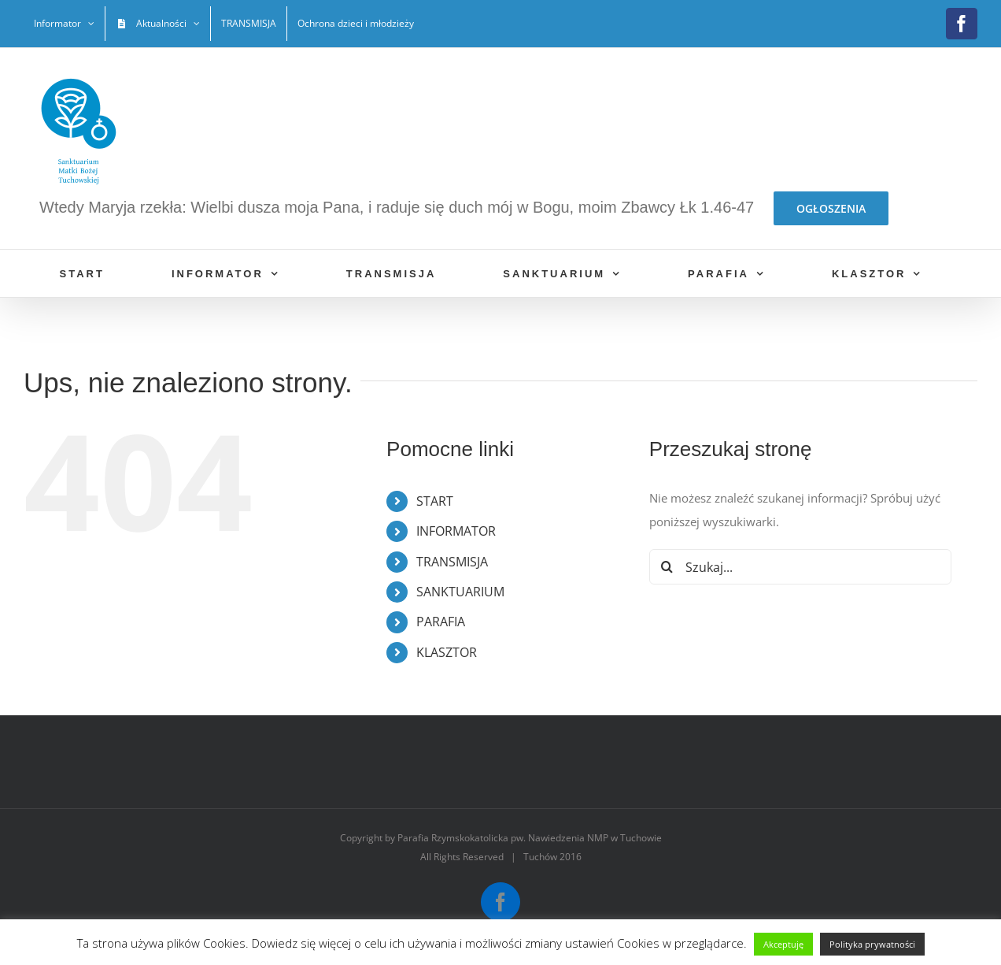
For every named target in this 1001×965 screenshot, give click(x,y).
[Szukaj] (667, 567)
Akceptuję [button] (783, 944)
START (434, 501)
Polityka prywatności (872, 944)
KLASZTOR (446, 652)
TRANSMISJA (452, 561)
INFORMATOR (456, 531)
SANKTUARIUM (460, 591)
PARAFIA (440, 621)
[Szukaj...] (800, 567)
